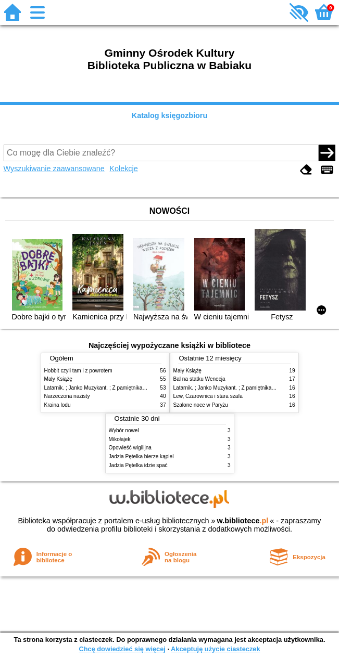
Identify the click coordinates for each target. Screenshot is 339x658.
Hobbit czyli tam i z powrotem (78, 370)
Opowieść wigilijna (130, 447)
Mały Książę (58, 379)
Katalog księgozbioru (170, 115)
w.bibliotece (243, 521)
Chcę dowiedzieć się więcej (122, 649)
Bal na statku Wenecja (199, 379)
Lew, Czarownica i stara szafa (208, 396)
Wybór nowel (124, 430)
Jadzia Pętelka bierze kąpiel (141, 456)
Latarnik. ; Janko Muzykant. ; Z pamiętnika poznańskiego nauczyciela (124, 388)
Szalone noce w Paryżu (200, 405)
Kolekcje (123, 168)
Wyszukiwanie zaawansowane (54, 168)
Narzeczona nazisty (67, 396)
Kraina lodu (57, 405)
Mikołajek (120, 439)
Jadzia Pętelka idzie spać (138, 465)
